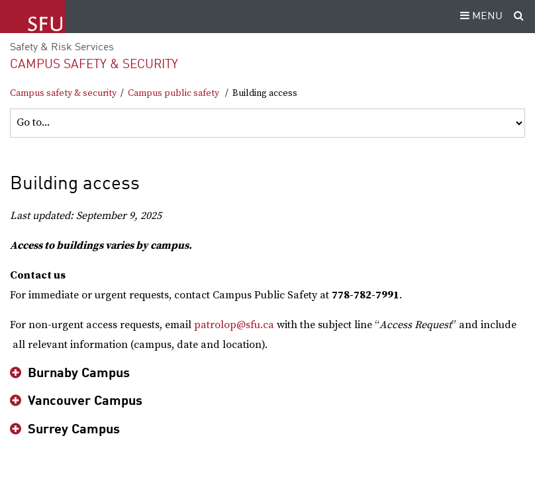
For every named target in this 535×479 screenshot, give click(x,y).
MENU (479, 16)
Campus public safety (173, 93)
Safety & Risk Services (62, 47)
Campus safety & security (94, 64)
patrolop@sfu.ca (234, 324)
